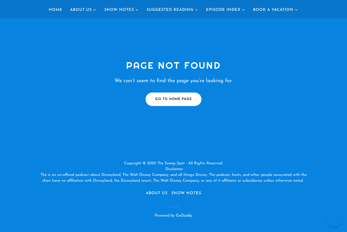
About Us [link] (156, 193)
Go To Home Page (173, 99)
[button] (83, 10)
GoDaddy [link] (184, 216)
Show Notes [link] (186, 193)
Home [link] (55, 10)
